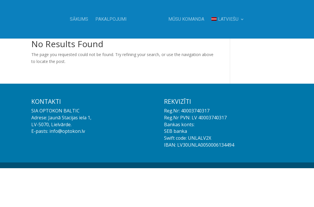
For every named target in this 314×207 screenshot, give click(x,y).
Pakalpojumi (111, 19)
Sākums (79, 19)
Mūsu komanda (186, 19)
